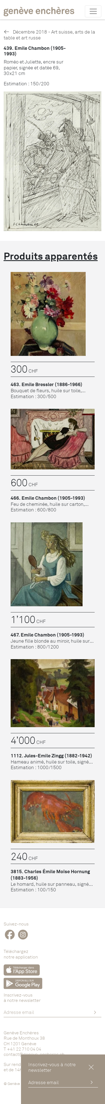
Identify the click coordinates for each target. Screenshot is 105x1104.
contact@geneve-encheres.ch (34, 1054)
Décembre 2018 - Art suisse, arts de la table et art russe (49, 34)
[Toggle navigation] (93, 11)
